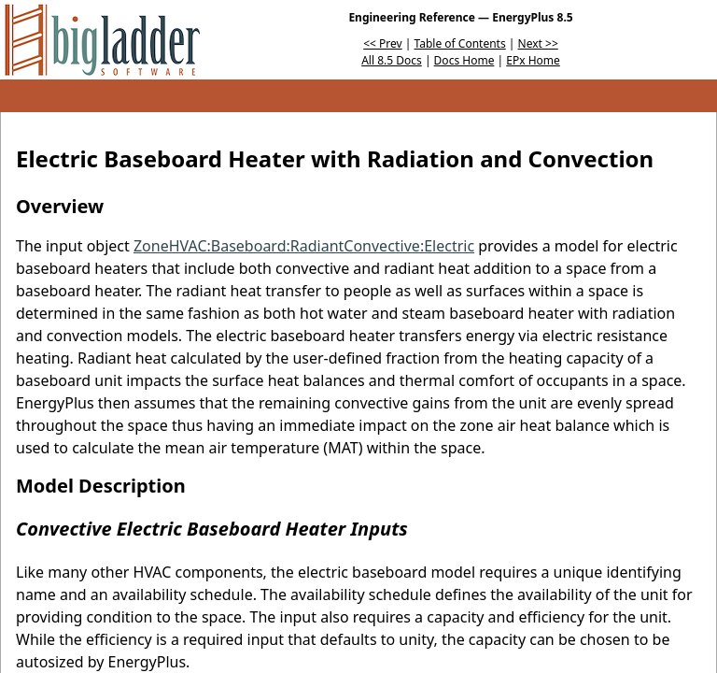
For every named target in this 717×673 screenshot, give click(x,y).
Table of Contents (460, 43)
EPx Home (533, 60)
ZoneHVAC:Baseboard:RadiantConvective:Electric (304, 246)
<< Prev (382, 43)
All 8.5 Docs (391, 60)
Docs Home (464, 60)
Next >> (538, 43)
